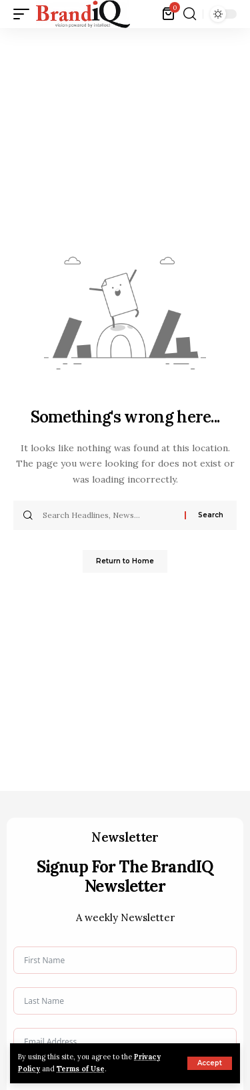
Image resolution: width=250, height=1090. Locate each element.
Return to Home (125, 561)
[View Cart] (169, 14)
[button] (209, 1063)
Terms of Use (81, 1068)
